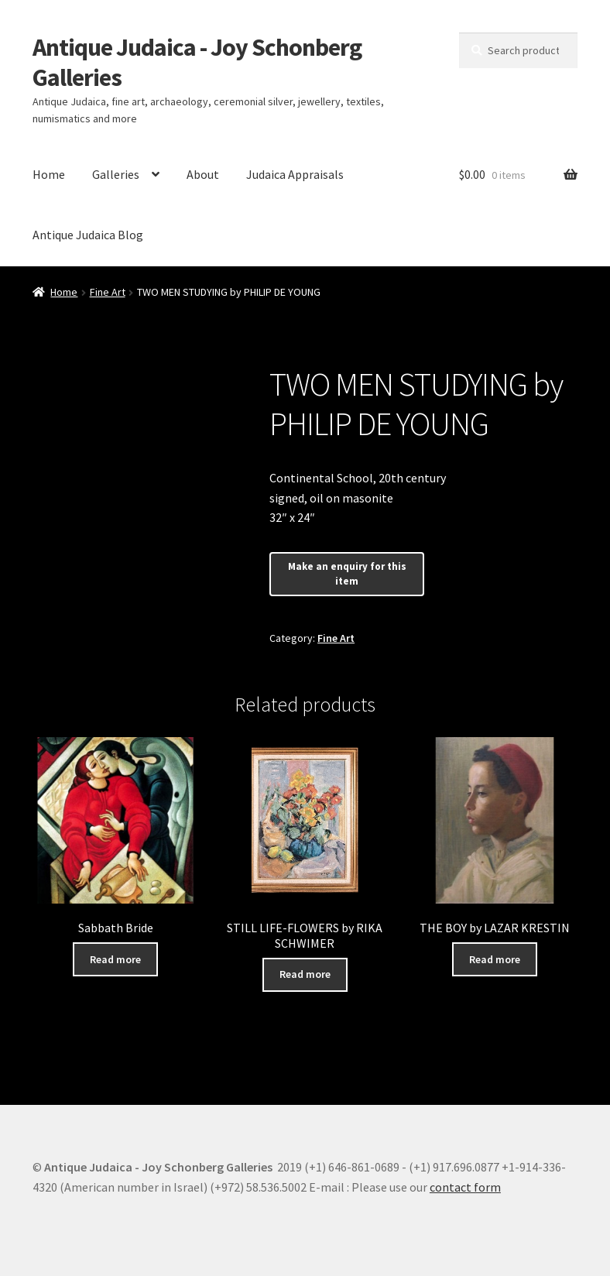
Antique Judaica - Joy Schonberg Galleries (197, 62)
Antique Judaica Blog (88, 234)
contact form (465, 1187)
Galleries (115, 174)
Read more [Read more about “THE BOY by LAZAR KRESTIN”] (494, 959)
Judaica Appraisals (295, 174)
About (203, 174)
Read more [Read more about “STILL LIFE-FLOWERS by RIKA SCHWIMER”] (305, 974)
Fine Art (107, 292)
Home (49, 174)
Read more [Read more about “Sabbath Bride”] (115, 959)
